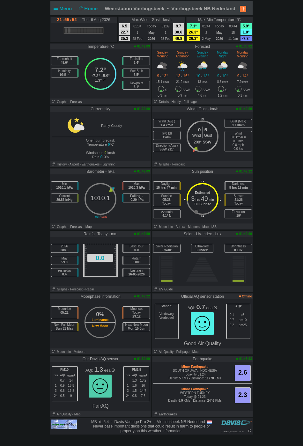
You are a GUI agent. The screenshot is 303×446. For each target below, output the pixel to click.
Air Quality (163, 352)
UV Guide (162, 289)
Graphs (58, 102)
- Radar (89, 289)
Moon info (162, 227)
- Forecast (75, 102)
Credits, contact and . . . (236, 431)
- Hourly (175, 102)
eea (211, 308)
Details (160, 102)
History (58, 164)
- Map (88, 227)
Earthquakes (164, 414)
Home (87, 8)
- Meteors (192, 227)
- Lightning (107, 164)
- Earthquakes (90, 164)
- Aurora (179, 227)
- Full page (188, 102)
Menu (64, 8)
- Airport (73, 164)
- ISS (213, 227)
